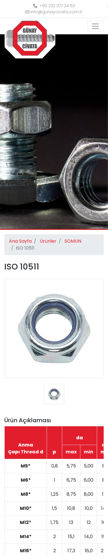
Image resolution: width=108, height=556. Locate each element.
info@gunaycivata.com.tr (54, 12)
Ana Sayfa (20, 241)
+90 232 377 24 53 (54, 6)
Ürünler (48, 241)
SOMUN (73, 241)
